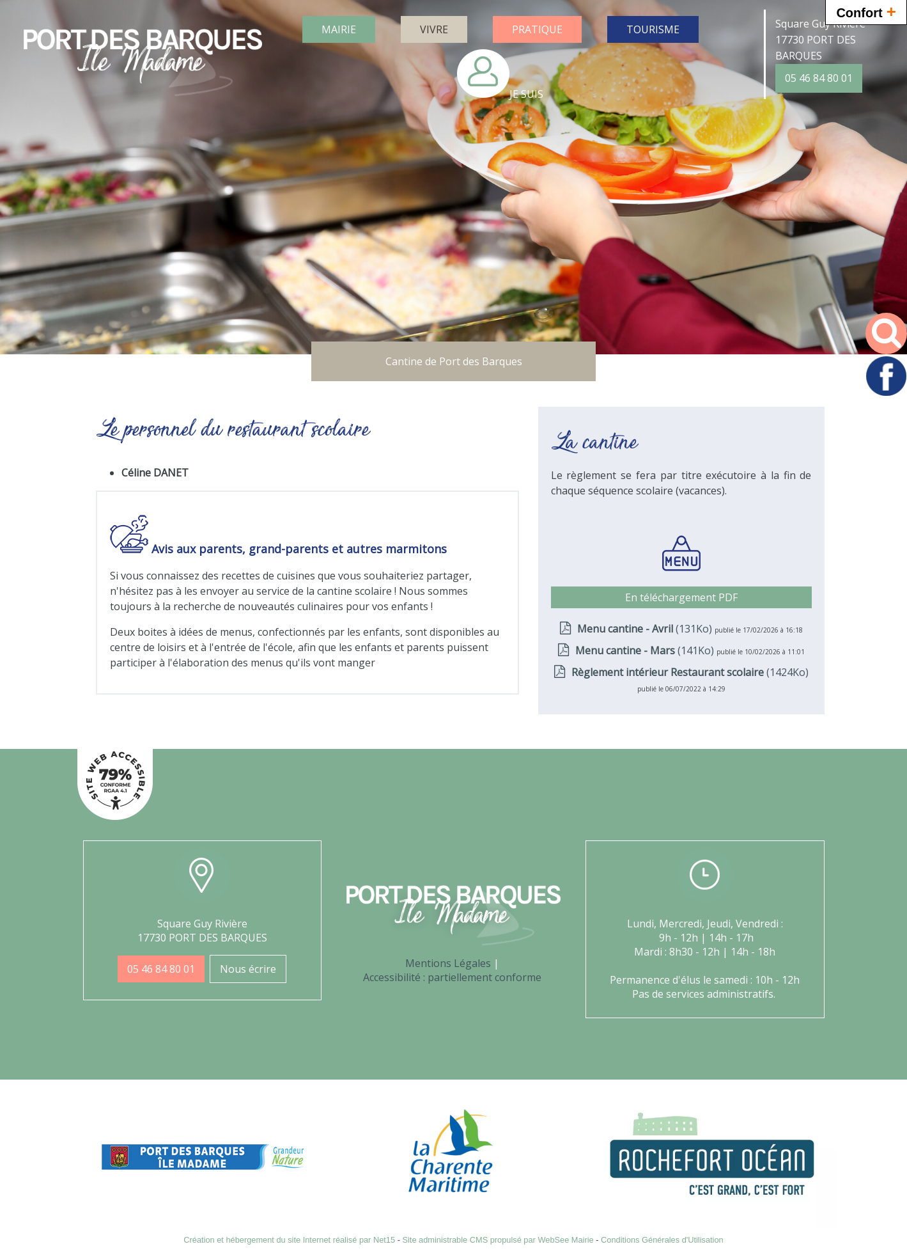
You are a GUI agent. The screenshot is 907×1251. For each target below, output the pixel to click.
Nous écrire (248, 969)
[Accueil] (143, 64)
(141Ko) (646, 650)
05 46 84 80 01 (819, 78)
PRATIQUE (537, 29)
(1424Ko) (690, 672)
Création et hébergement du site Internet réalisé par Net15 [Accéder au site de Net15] (289, 1240)
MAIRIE (339, 29)
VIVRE (434, 29)
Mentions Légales (448, 963)
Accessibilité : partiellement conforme (452, 977)
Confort (866, 11)
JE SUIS (526, 94)
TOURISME (652, 29)
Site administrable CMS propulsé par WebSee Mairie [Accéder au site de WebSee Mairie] (497, 1240)
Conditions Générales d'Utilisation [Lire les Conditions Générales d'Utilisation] (662, 1240)
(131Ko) (646, 629)
